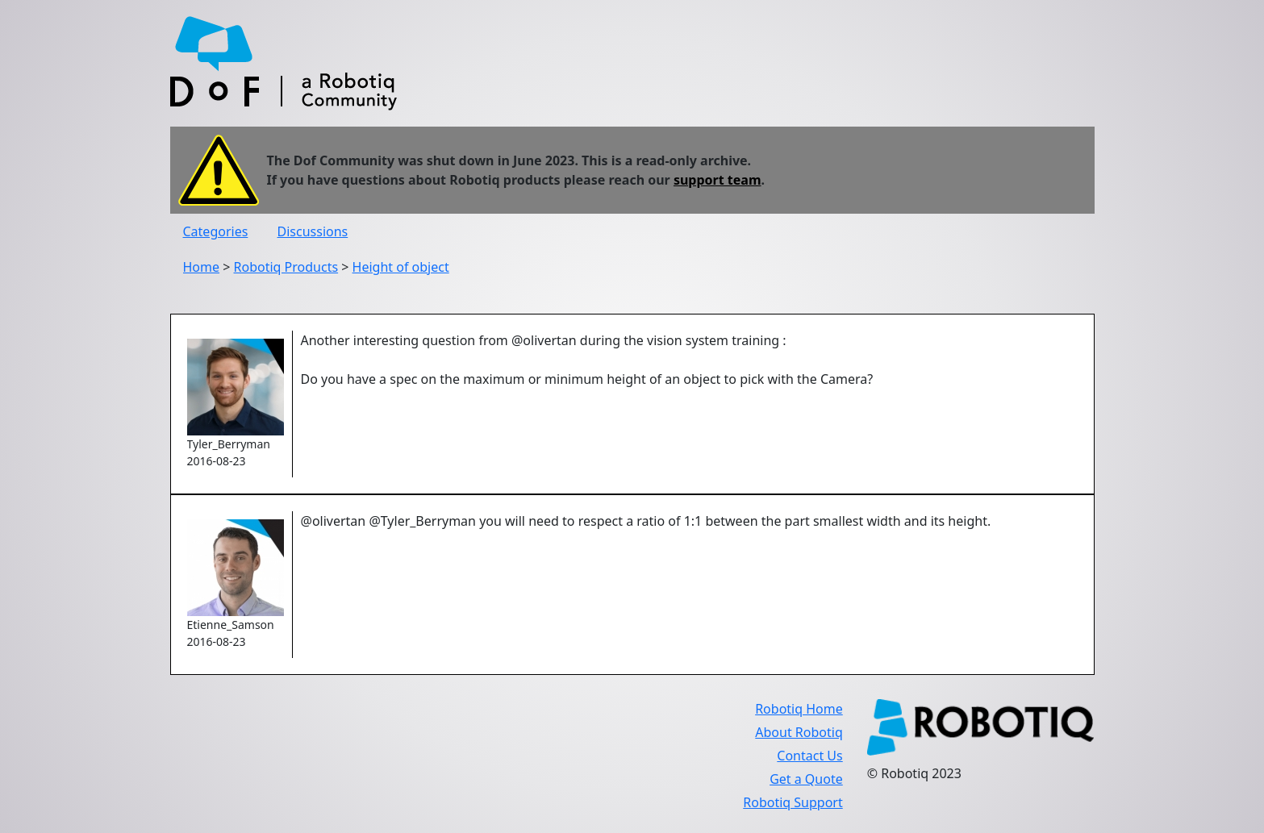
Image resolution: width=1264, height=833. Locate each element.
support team (717, 180)
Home (201, 267)
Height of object (401, 267)
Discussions (312, 231)
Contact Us (809, 755)
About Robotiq (798, 732)
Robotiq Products (286, 267)
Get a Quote (806, 779)
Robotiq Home (799, 709)
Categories (215, 231)
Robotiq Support (792, 802)
